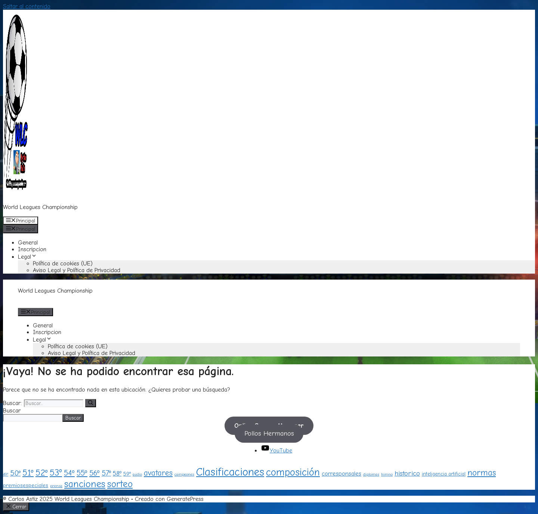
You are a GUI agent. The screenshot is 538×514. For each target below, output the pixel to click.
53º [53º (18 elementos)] (56, 472)
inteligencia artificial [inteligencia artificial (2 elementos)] (444, 474)
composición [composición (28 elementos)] (293, 472)
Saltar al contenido (26, 6)
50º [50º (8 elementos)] (15, 473)
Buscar (12, 410)
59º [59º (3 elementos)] (127, 474)
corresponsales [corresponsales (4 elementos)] (341, 473)
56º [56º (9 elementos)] (94, 472)
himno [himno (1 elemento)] (387, 474)
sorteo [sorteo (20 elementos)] (120, 484)
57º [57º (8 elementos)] (106, 473)
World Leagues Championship (40, 207)
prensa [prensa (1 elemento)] (56, 485)
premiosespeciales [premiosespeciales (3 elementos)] (25, 485)
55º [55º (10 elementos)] (82, 472)
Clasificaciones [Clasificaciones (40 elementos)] (230, 472)
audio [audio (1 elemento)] (137, 474)
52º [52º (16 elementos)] (41, 472)
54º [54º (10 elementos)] (69, 472)
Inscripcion (32, 249)
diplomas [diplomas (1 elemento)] (371, 474)
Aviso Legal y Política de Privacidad (76, 270)
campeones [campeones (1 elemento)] (184, 474)
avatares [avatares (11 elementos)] (158, 472)
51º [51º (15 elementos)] (28, 473)
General (28, 242)
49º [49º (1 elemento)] (5, 474)
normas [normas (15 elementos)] (481, 473)
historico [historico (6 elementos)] (407, 473)
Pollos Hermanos (269, 433)
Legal (27, 256)
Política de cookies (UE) (63, 263)
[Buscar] (90, 403)
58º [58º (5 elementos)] (117, 473)
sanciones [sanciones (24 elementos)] (84, 484)
